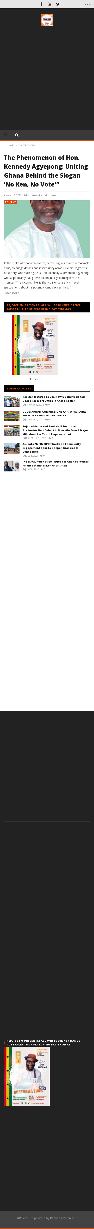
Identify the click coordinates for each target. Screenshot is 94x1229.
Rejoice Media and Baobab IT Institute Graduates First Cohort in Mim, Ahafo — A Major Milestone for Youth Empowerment (55, 430)
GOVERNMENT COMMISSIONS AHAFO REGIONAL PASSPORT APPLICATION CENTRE (54, 413)
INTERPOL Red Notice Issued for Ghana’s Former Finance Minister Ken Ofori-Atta (55, 463)
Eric (28, 195)
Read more (12, 293)
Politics (10, 202)
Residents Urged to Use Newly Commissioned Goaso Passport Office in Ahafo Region (53, 399)
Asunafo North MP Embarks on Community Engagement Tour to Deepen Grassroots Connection (51, 447)
